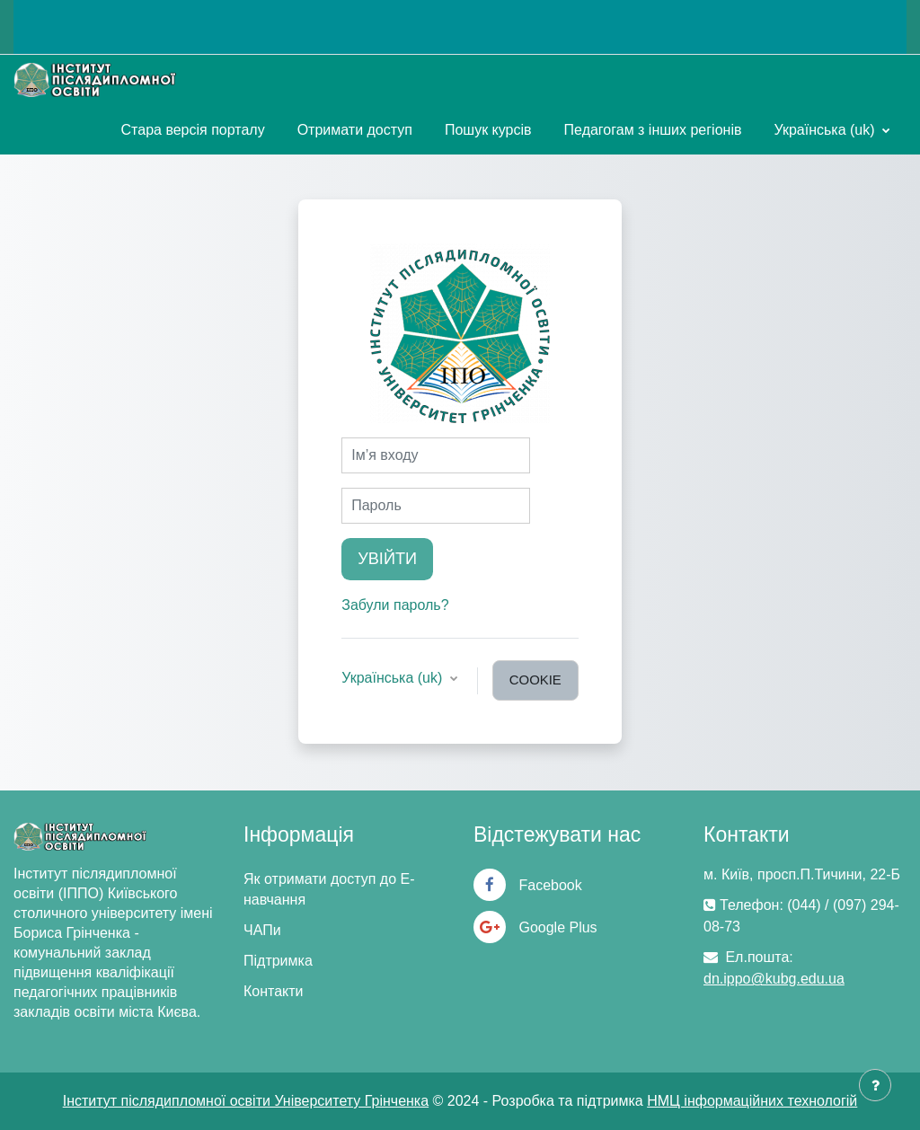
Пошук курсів (488, 129)
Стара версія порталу (193, 129)
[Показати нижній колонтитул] (875, 1085)
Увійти (387, 559)
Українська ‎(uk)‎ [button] (394, 677)
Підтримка (278, 960)
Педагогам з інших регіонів (653, 129)
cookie (535, 679)
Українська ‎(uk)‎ (826, 129)
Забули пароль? (394, 605)
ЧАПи (262, 930)
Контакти (273, 991)
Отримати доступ (354, 129)
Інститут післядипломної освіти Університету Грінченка (246, 1100)
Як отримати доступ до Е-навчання (329, 889)
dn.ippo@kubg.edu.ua (774, 978)
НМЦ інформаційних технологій (752, 1100)
